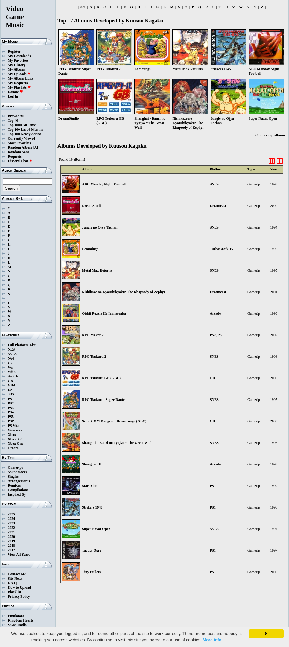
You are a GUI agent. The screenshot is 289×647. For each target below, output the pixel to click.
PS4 (11, 412)
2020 (11, 537)
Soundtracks (17, 472)
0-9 (82, 7)
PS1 (11, 399)
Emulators (16, 616)
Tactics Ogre (91, 550)
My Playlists (19, 87)
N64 (11, 358)
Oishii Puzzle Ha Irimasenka (104, 313)
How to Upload (19, 587)
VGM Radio (17, 625)
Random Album (20, 147)
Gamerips (15, 467)
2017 (11, 550)
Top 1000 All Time (22, 125)
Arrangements (19, 481)
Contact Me (17, 574)
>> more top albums (270, 135)
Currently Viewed (21, 138)
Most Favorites (19, 143)
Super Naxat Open (96, 529)
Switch (13, 376)
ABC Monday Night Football (104, 184)
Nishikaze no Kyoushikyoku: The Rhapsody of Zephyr (123, 292)
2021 (11, 532)
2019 (11, 541)
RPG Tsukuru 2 (94, 356)
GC (10, 363)
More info (212, 639)
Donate (15, 92)
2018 (11, 546)
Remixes (14, 485)
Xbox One (15, 444)
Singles (13, 476)
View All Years (19, 554)
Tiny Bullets (91, 572)
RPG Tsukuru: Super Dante (103, 400)
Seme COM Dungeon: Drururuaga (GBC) (114, 421)
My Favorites (18, 60)
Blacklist (14, 592)
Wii (10, 367)
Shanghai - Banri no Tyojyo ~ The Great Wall (117, 443)
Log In (13, 96)
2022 (11, 528)
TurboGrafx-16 (221, 249)
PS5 (11, 417)
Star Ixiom (90, 486)
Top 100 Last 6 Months (25, 129)
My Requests (18, 83)
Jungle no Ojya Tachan (99, 227)
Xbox (12, 435)
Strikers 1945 (92, 507)
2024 (11, 519)
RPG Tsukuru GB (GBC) (101, 378)
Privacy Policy (19, 596)
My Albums (17, 69)
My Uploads (19, 74)
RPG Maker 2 (93, 335)
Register (14, 51)
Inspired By (17, 494)
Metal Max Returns (97, 270)
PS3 (11, 408)
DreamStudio (92, 206)
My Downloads (19, 56)
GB (10, 381)
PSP (11, 421)
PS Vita (13, 426)
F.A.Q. (13, 583)
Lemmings (90, 249)
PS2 (11, 403)
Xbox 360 (15, 439)
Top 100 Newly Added (24, 134)
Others (13, 448)
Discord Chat (20, 161)
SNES (12, 354)
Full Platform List (22, 345)
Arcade (215, 313)
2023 (11, 523)
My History (16, 65)
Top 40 (13, 120)
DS (10, 390)
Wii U (12, 372)
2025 (11, 514)
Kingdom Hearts (21, 620)
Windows (15, 430)
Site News (15, 578)
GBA (12, 385)
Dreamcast (218, 206)
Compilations (18, 490)
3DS (11, 394)
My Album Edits (20, 78)
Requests (15, 156)
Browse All (16, 116)
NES (11, 349)
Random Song (18, 152)
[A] (35, 147)
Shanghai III (91, 464)
